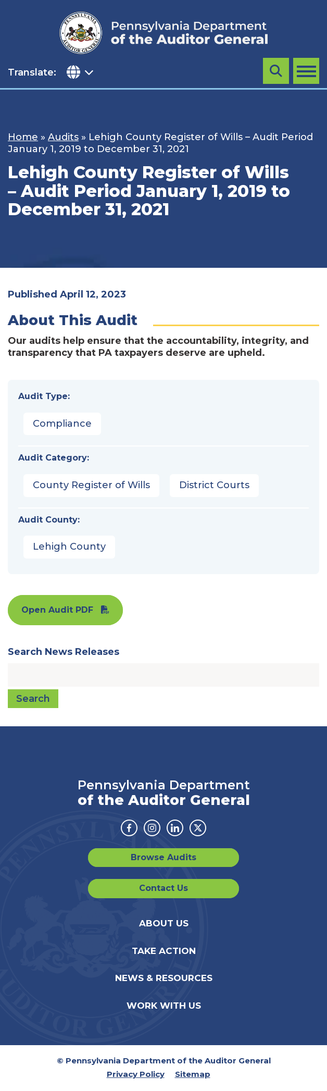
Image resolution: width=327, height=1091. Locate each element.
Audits (63, 137)
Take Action (164, 951)
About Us (163, 923)
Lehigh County (69, 546)
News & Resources (163, 978)
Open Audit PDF (57, 610)
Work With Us (164, 1005)
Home (23, 137)
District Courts (214, 485)
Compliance (62, 423)
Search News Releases (63, 652)
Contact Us (163, 888)
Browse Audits (163, 857)
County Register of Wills (91, 485)
